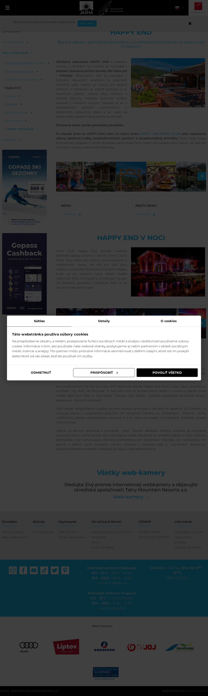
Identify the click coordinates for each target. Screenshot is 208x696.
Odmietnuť (41, 372)
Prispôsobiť (104, 372)
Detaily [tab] (104, 321)
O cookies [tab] (169, 321)
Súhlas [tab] (39, 321)
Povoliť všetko (167, 372)
